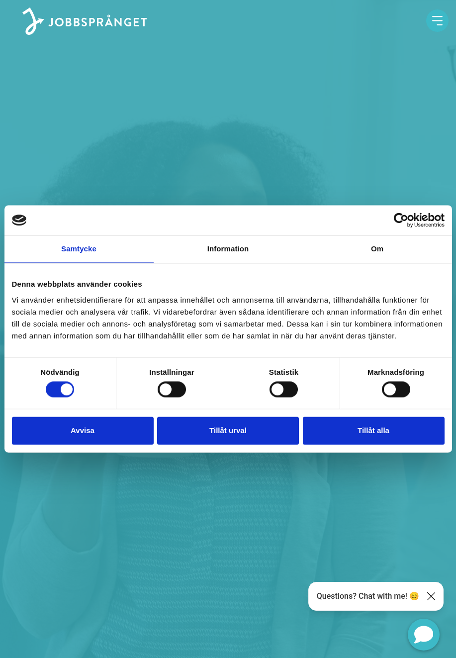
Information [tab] (228, 248)
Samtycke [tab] (78, 248)
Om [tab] (377, 248)
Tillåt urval (228, 430)
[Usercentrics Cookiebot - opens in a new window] (401, 220)
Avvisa (82, 430)
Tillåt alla (373, 430)
